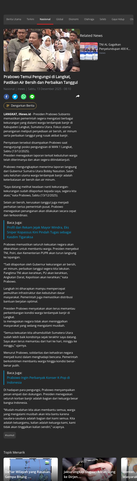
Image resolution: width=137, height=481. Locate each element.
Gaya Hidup (118, 19)
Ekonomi (73, 19)
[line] (32, 97)
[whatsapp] (23, 97)
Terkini (30, 19)
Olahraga (89, 19)
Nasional (45, 19)
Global (59, 19)
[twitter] (15, 97)
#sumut (9, 435)
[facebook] (6, 97)
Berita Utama (13, 19)
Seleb (103, 19)
